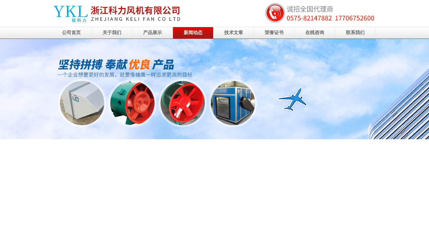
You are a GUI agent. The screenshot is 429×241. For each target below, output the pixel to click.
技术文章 (233, 32)
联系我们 (355, 32)
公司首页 (71, 32)
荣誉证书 (274, 32)
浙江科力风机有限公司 (214, 89)
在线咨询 (314, 32)
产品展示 (152, 32)
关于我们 (112, 32)
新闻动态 (193, 32)
